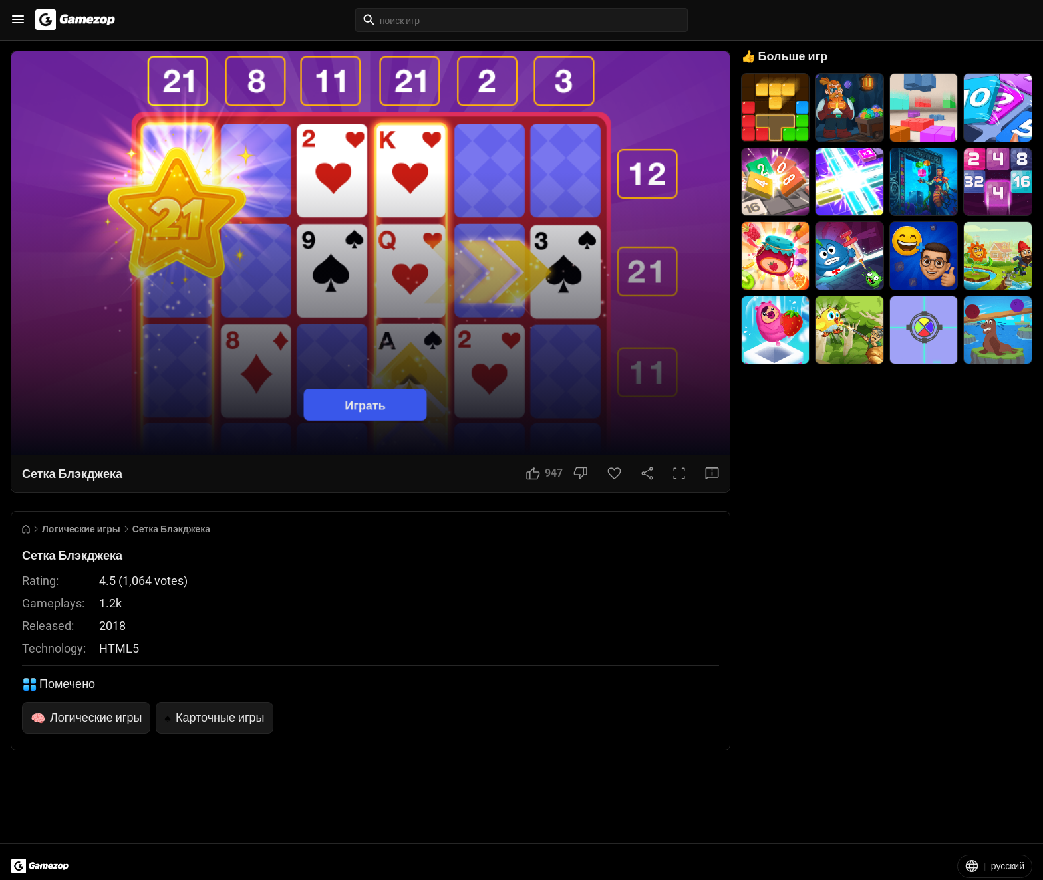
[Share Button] (647, 473)
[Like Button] (544, 473)
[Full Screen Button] (679, 473)
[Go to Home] (26, 529)
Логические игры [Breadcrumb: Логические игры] (81, 529)
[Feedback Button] (712, 473)
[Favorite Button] (614, 473)
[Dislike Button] (580, 473)
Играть (365, 405)
